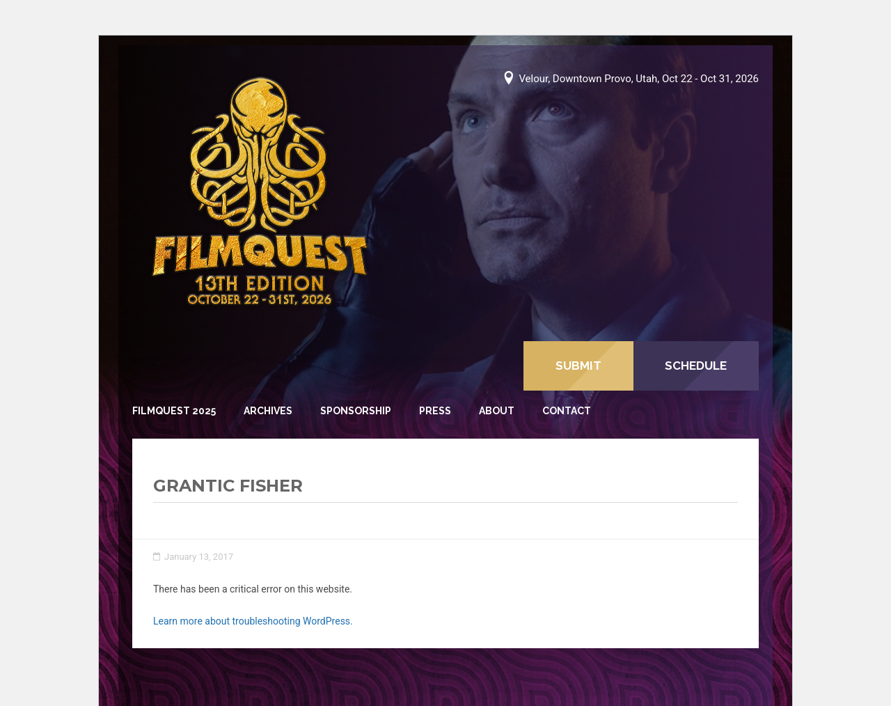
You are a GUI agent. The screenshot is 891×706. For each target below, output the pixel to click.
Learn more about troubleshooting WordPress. (253, 621)
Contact (566, 410)
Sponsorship (355, 410)
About (496, 410)
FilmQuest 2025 (174, 410)
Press (435, 410)
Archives (268, 410)
